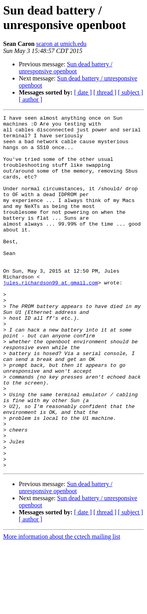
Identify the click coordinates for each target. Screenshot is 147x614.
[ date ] (83, 92)
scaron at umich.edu (61, 43)
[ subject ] (130, 92)
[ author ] (30, 99)
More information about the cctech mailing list (61, 607)
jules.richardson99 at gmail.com (50, 316)
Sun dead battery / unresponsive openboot (66, 68)
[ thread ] (104, 92)
